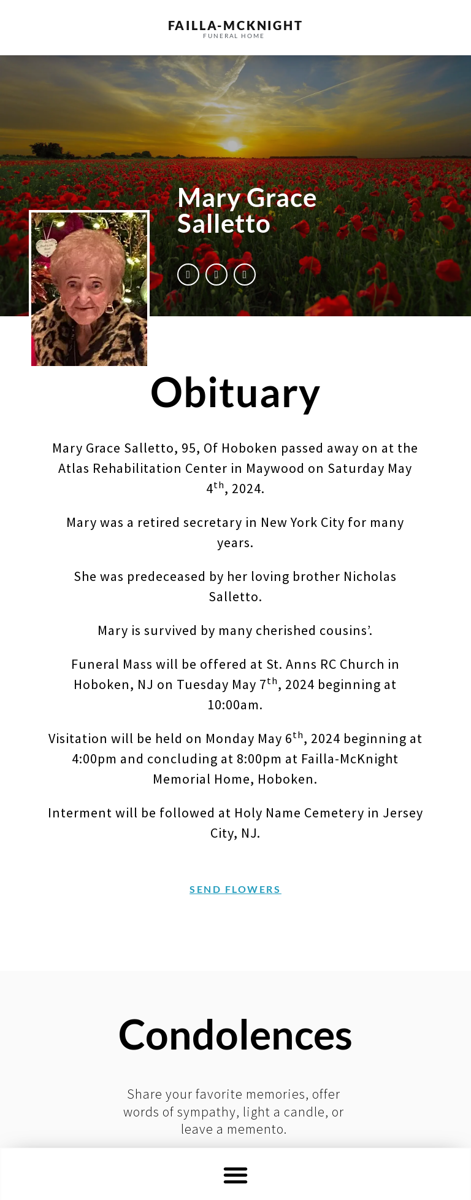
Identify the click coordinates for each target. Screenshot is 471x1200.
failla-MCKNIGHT (236, 25)
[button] (235, 1174)
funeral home (234, 35)
